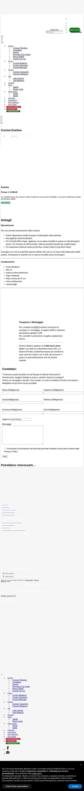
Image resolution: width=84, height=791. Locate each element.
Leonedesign (51, 673)
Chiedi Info (5, 203)
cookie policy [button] (37, 773)
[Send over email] (8, 757)
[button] (81, 765)
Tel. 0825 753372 (21, 550)
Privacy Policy (29, 584)
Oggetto (16, 419)
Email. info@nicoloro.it (21, 567)
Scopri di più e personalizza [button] (17, 786)
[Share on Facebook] (8, 753)
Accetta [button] (75, 786)
